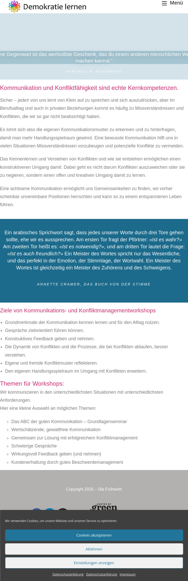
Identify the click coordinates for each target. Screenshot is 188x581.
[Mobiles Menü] (172, 3)
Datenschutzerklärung (68, 574)
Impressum (127, 574)
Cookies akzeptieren (94, 535)
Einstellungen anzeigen (94, 562)
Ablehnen (94, 548)
